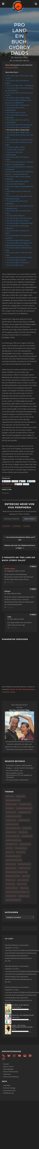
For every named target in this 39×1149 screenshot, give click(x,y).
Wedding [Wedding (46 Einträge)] (24, 896)
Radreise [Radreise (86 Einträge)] (11, 868)
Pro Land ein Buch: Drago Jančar (18, 132)
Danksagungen (8, 1069)
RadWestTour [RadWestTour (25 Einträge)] (13, 876)
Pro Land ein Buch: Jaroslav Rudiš (18, 127)
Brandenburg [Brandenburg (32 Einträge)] (13, 800)
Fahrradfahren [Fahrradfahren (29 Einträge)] (24, 808)
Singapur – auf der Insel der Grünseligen (20, 768)
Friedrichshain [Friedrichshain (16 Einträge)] (13, 816)
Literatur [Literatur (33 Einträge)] (25, 844)
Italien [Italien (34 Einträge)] (23, 832)
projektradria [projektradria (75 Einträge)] (13, 856)
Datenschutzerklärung (11, 1076)
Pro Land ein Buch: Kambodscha (18, 262)
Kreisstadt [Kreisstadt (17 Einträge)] (11, 844)
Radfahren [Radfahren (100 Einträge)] (24, 864)
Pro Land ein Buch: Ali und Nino (18, 221)
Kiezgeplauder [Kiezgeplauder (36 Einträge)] (13, 840)
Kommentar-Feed (9, 1090)
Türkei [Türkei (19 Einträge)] (24, 888)
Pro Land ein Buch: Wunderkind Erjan (20, 223)
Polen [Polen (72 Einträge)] (10, 852)
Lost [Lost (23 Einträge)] (9, 848)
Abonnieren (29, 519)
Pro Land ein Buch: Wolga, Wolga (18, 98)
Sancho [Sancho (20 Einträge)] (21, 884)
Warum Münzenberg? (10, 1071)
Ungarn (27, 526)
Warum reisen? (8, 1066)
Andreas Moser (9, 568)
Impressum (7, 1074)
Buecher (6, 526)
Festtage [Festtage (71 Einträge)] (11, 812)
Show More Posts (11, 72)
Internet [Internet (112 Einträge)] (11, 832)
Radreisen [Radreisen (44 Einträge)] (24, 868)
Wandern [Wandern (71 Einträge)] (11, 896)
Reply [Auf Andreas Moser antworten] (33, 566)
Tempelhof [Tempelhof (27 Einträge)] (11, 888)
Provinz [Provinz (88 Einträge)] (10, 864)
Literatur (16, 526)
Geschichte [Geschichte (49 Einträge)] (12, 824)
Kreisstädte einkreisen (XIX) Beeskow (19, 765)
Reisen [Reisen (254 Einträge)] (10, 880)
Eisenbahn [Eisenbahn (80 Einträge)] (25, 804)
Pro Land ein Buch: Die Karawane (18, 240)
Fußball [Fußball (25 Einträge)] (11, 820)
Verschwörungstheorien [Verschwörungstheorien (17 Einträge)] (17, 892)
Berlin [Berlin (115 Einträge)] (20, 796)
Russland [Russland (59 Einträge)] (23, 880)
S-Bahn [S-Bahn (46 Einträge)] (10, 884)
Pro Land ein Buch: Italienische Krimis (20, 140)
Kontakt (6, 1064)
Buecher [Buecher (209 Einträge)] (11, 804)
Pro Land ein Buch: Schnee (16, 112)
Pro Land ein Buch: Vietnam (16, 260)
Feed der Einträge (9, 1088)
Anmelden (6, 1085)
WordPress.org (8, 1093)
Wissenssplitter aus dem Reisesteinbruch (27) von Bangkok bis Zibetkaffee (19, 775)
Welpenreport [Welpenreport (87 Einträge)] (13, 900)
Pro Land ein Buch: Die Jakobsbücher (19, 125)
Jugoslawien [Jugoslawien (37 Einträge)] (12, 836)
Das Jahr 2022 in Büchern (16, 150)
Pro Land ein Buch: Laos (15, 265)
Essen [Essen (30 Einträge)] (9, 808)
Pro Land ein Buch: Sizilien (16, 147)
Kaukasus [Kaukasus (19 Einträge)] (27, 836)
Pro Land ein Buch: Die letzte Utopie (19, 257)
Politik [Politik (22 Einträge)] (20, 852)
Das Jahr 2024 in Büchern (16, 215)
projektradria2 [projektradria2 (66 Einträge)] (13, 860)
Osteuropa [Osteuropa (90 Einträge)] (21, 848)
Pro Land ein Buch (11, 67)
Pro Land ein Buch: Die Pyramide (18, 105)
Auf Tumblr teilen (8, 484)
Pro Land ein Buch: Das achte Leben (19, 218)
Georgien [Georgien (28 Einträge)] (24, 820)
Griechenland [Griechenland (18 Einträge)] (13, 828)
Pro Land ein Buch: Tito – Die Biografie (20, 85)
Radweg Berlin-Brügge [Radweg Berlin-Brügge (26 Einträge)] (16, 872)
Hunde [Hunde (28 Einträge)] (27, 828)
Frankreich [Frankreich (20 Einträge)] (24, 812)
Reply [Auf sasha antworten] (33, 614)
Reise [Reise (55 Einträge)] (25, 876)
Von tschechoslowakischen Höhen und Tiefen (20, 538)
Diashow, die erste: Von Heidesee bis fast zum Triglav (19, 546)
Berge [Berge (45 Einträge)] (10, 796)
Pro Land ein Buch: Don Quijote (18, 181)
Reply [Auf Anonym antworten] (33, 589)
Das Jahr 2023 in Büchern (16, 184)
